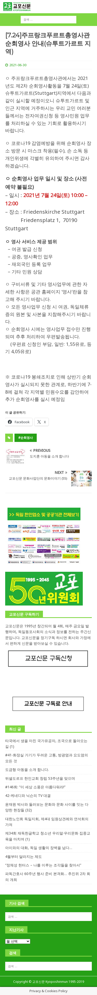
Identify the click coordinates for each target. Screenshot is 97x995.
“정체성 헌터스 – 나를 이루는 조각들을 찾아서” (43, 865)
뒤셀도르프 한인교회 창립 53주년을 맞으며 (40, 778)
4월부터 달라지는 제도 (23, 856)
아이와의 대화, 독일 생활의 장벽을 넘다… (38, 847)
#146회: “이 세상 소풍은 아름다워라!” (35, 786)
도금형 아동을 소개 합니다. (27, 769)
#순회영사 (25, 437)
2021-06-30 (17, 65)
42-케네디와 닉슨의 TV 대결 (28, 795)
